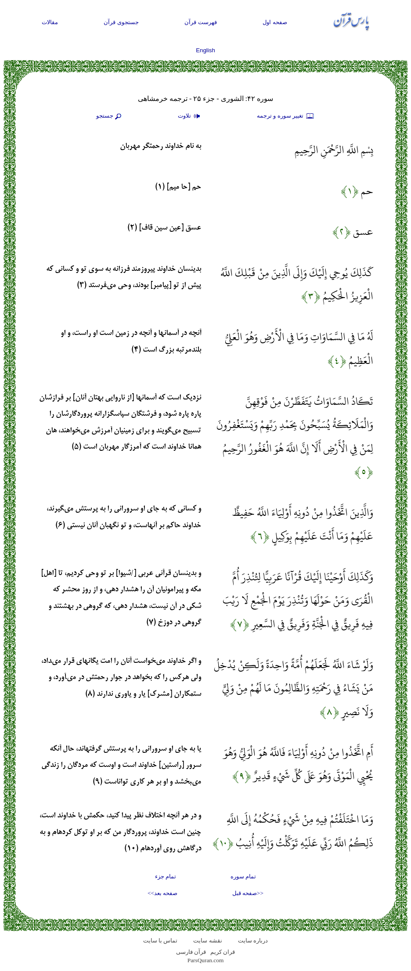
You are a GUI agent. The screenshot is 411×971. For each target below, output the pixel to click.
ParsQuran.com (205, 960)
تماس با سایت (160, 940)
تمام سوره (243, 876)
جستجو (109, 116)
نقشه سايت (207, 940)
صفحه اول (275, 22)
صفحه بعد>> (162, 893)
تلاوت (190, 116)
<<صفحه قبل (247, 893)
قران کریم (222, 952)
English (205, 50)
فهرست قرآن (200, 22)
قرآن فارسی (191, 952)
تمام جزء (165, 876)
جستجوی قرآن (121, 22)
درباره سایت (253, 940)
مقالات (50, 22)
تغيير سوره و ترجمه (286, 116)
